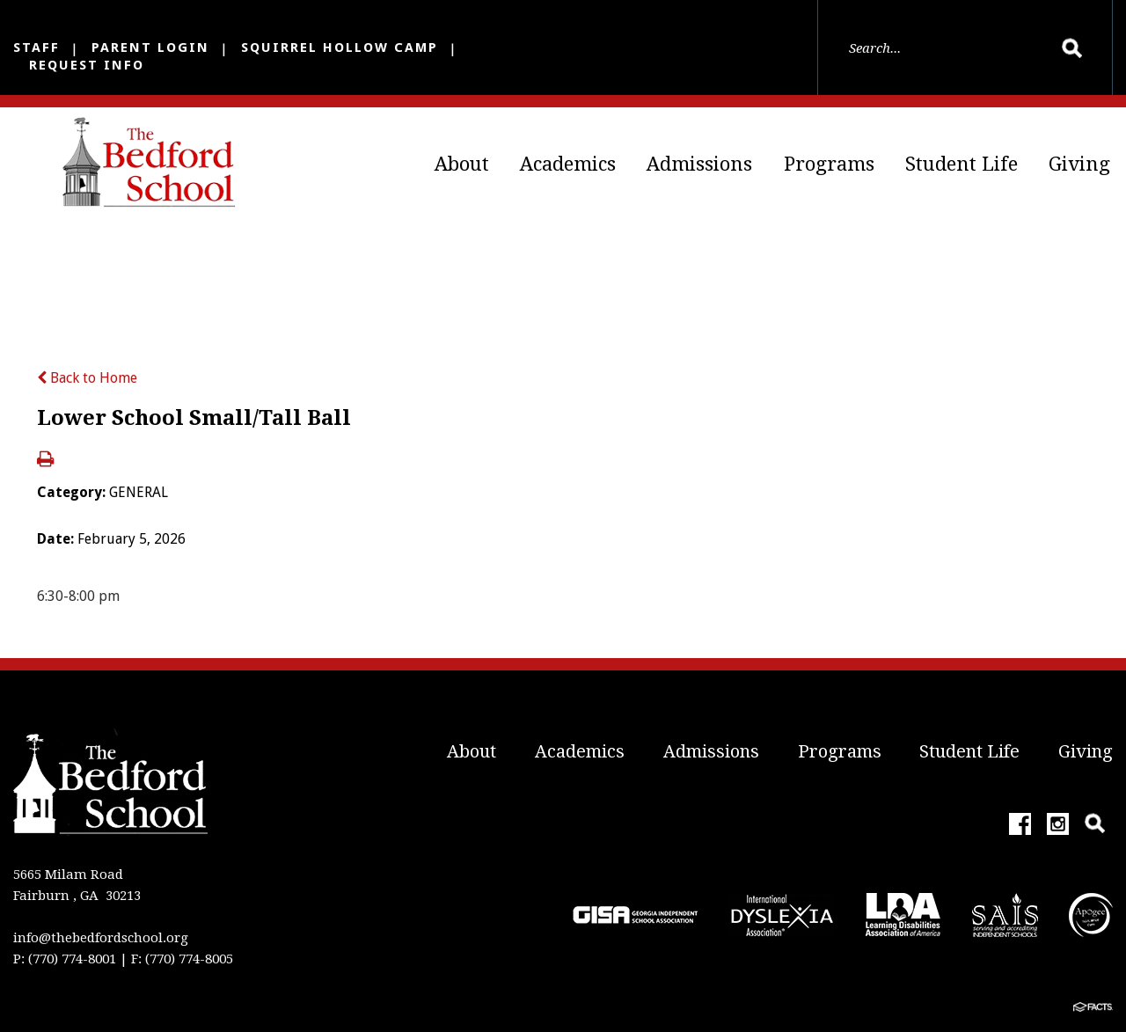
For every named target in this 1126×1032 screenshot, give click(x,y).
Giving (1079, 164)
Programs (829, 164)
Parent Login (150, 47)
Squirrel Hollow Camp (339, 47)
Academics (568, 164)
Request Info (86, 65)
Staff (36, 47)
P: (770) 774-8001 (64, 959)
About (462, 164)
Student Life (961, 164)
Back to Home (87, 378)
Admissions (699, 164)
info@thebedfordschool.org (100, 938)
